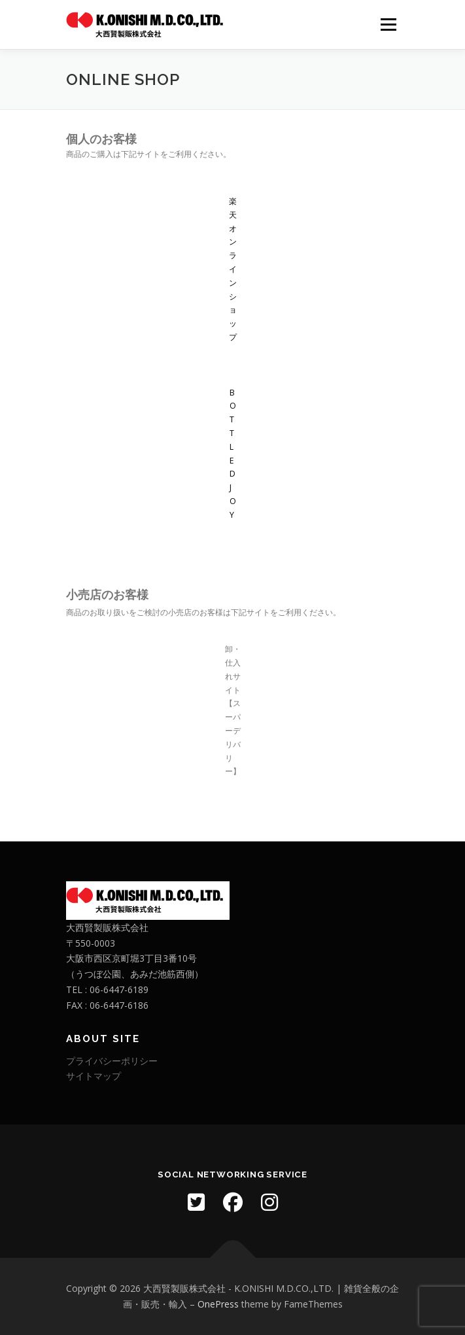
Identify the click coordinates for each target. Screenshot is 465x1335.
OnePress (218, 1304)
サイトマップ (93, 1076)
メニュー (388, 24)
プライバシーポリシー (112, 1061)
